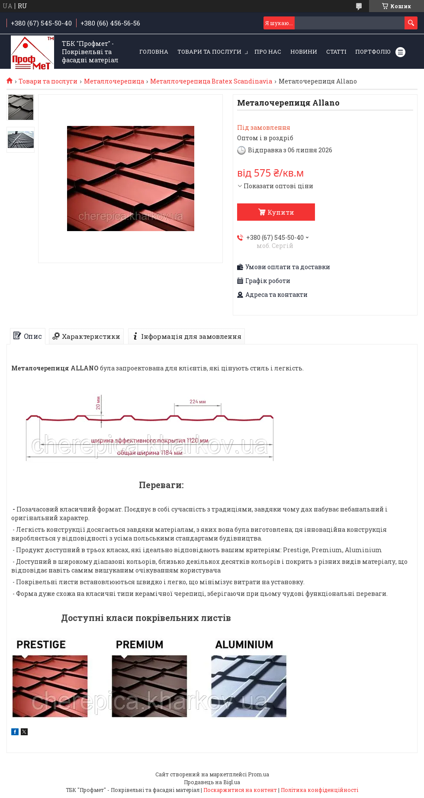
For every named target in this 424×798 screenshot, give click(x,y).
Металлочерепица (114, 81)
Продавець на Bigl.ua (212, 782)
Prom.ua (258, 774)
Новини (303, 51)
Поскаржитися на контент (240, 789)
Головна (153, 51)
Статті (336, 51)
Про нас (267, 51)
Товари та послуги (209, 51)
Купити (280, 212)
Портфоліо (373, 51)
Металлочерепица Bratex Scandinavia (211, 81)
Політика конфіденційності (319, 789)
